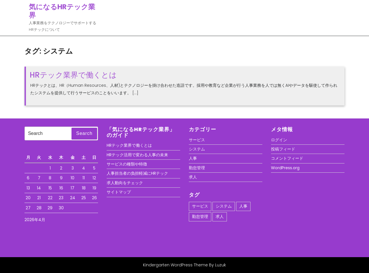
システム (197, 149)
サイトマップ (119, 192)
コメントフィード (287, 158)
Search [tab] (84, 133)
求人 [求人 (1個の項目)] (220, 216)
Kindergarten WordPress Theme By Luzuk (184, 265)
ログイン (279, 140)
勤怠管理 (197, 168)
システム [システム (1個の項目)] (224, 206)
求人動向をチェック (125, 183)
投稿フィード (283, 149)
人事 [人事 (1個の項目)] (243, 206)
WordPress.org (285, 168)
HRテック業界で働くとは (73, 75)
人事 (193, 158)
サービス (197, 140)
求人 (193, 177)
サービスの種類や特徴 (127, 164)
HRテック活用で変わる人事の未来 (137, 155)
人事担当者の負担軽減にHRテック (137, 173)
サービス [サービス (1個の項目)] (200, 206)
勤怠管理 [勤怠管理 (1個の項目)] (200, 216)
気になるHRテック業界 (62, 11)
